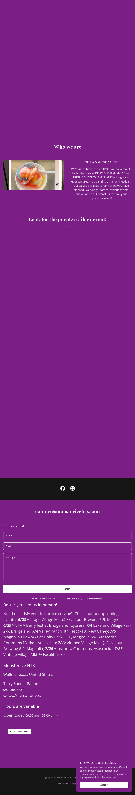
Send (67, 589)
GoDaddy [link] (73, 783)
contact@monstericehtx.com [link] (23, 695)
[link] (63, 489)
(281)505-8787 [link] (13, 689)
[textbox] (67, 535)
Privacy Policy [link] (77, 598)
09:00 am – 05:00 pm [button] (40, 715)
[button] (57, 715)
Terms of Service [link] (92, 598)
